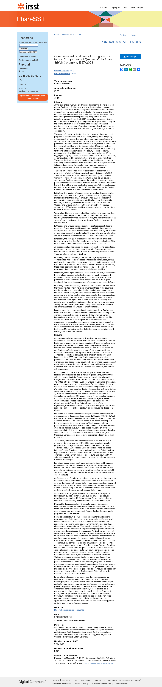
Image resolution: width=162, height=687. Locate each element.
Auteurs (22, 71)
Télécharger (130, 57)
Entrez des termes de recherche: (33, 42)
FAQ (20, 80)
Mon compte (86, 680)
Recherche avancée (28, 57)
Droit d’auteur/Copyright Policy (106, 680)
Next (133, 35)
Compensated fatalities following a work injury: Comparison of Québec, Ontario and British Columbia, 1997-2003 (84, 59)
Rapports (65, 34)
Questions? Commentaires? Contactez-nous (32, 97)
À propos (66, 680)
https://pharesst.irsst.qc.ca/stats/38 (69, 610)
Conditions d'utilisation (61, 684)
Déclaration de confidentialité (100, 684)
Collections (23, 68)
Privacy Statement (121, 684)
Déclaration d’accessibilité (130, 680)
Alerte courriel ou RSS (28, 60)
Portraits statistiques (121, 42)
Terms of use (80, 684)
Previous (123, 35)
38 (80, 34)
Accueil (56, 34)
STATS (73, 34)
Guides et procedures (28, 91)
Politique (22, 88)
